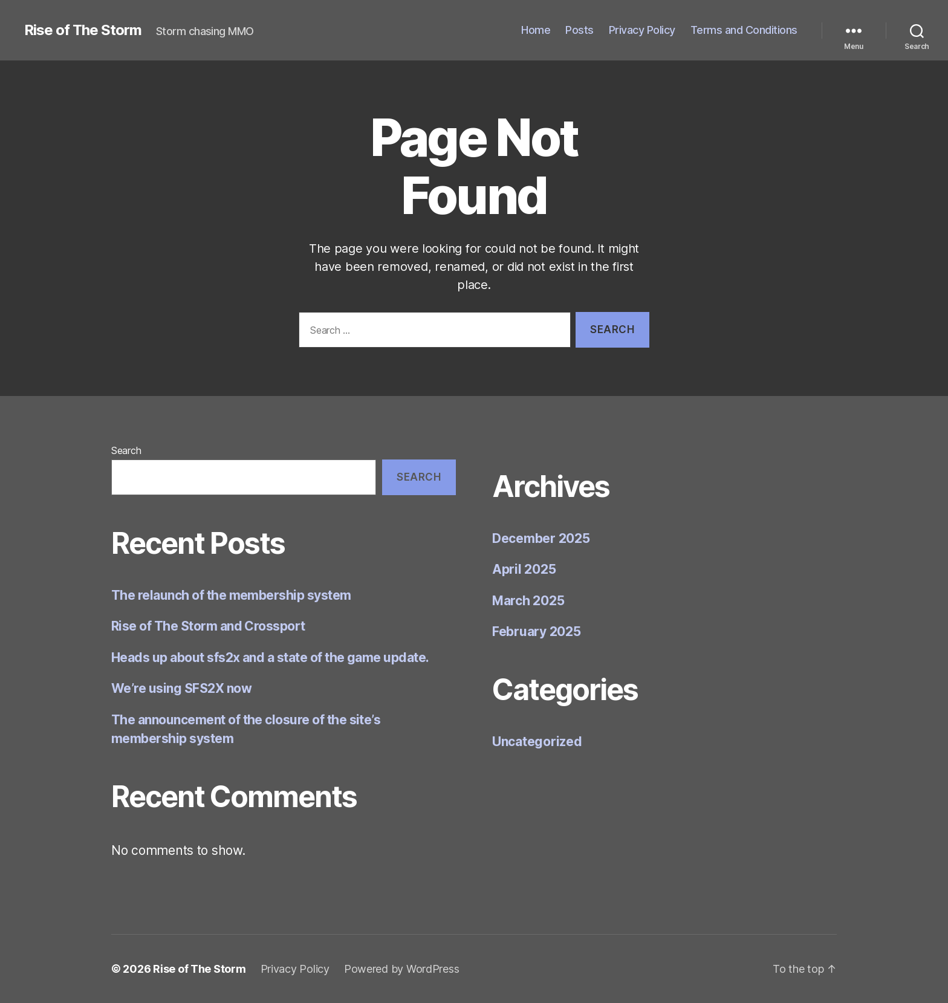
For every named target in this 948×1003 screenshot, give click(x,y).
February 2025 (536, 631)
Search (126, 450)
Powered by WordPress (401, 968)
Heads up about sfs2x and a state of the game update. (270, 657)
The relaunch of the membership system (231, 595)
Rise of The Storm (82, 30)
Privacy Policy (642, 30)
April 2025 (524, 569)
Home (535, 30)
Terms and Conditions (743, 30)
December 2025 (541, 538)
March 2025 (528, 600)
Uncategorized (537, 741)
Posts (579, 30)
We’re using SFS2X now (181, 688)
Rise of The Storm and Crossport (208, 626)
